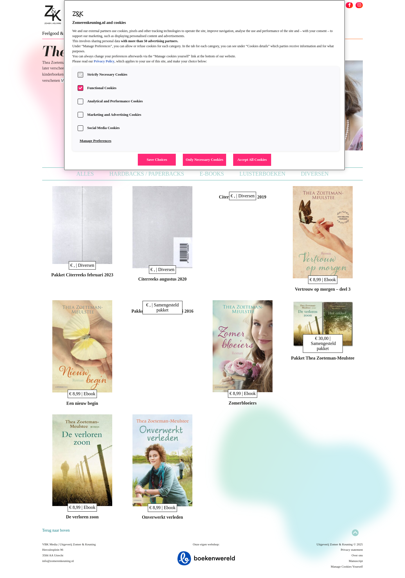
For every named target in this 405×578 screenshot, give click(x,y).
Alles (85, 174)
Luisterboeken (262, 174)
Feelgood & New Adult (63, 33)
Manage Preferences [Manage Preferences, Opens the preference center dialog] (95, 141)
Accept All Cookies (252, 159)
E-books (212, 174)
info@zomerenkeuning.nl (58, 561)
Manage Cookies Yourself (347, 566)
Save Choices (157, 159)
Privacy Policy (104, 61)
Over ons (357, 555)
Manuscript (356, 561)
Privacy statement (352, 549)
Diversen (315, 174)
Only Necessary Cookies (204, 159)
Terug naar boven (56, 530)
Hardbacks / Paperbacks (146, 174)
